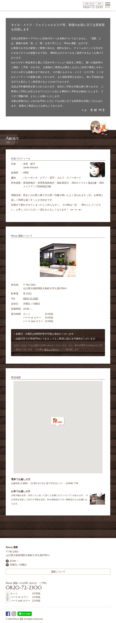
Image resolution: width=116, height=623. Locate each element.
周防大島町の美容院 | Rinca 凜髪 (11, 5)
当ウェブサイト (51, 349)
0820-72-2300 (93, 7)
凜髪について (58, 571)
